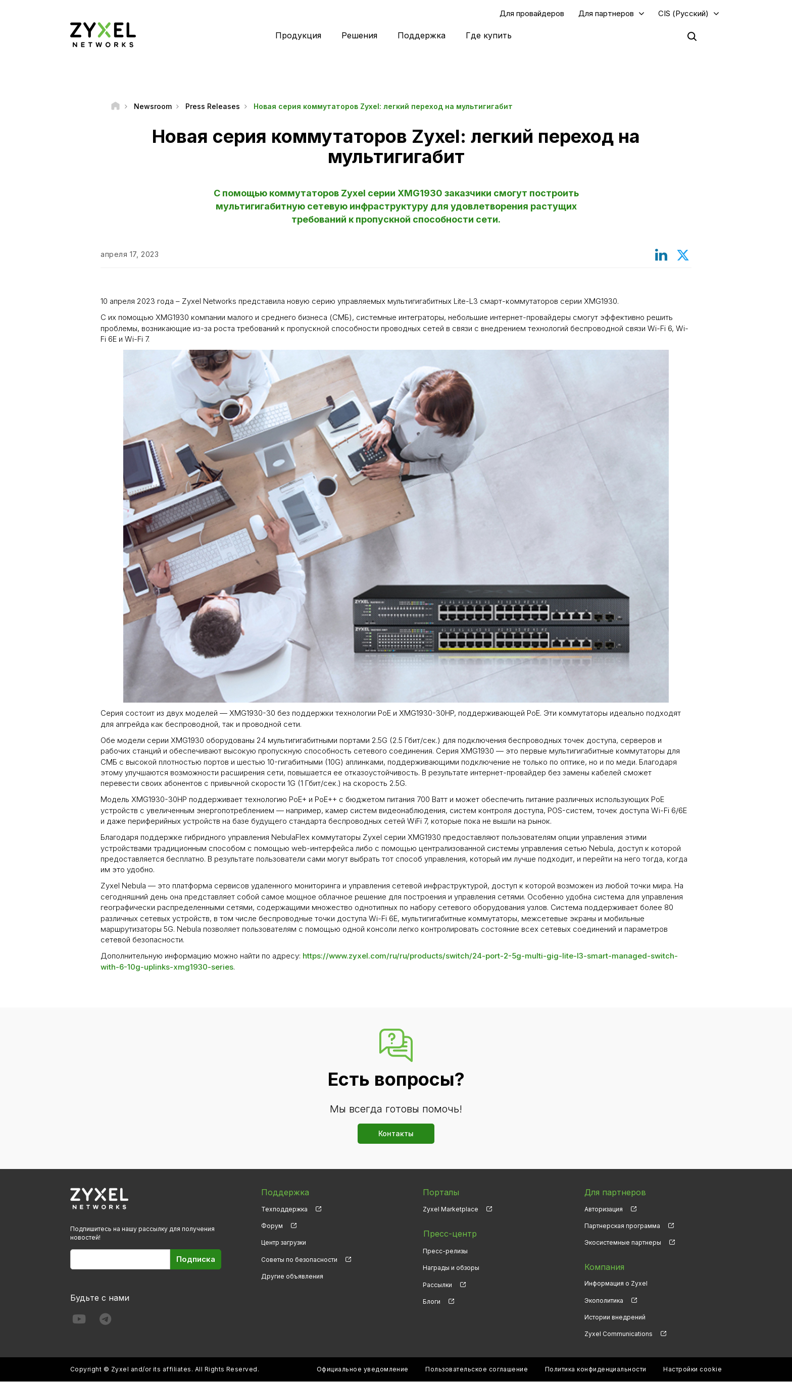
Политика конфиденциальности (596, 1369)
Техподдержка (284, 1209)
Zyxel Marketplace (450, 1209)
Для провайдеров (532, 13)
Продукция (298, 35)
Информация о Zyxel (616, 1284)
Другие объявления (292, 1276)
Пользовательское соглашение (476, 1369)
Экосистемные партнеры (622, 1243)
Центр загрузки (283, 1243)
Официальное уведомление (363, 1369)
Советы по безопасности (299, 1259)
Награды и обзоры (451, 1267)
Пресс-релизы (445, 1250)
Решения (359, 35)
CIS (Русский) (683, 13)
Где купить (489, 35)
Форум (272, 1226)
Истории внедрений (615, 1317)
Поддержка (421, 35)
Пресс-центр (449, 1234)
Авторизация (603, 1209)
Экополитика (603, 1300)
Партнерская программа (622, 1226)
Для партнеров (606, 13)
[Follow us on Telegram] (105, 1321)
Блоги (431, 1300)
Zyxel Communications (618, 1334)
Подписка (195, 1259)
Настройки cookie (692, 1369)
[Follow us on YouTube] (79, 1321)
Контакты (396, 1134)
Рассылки (437, 1284)
